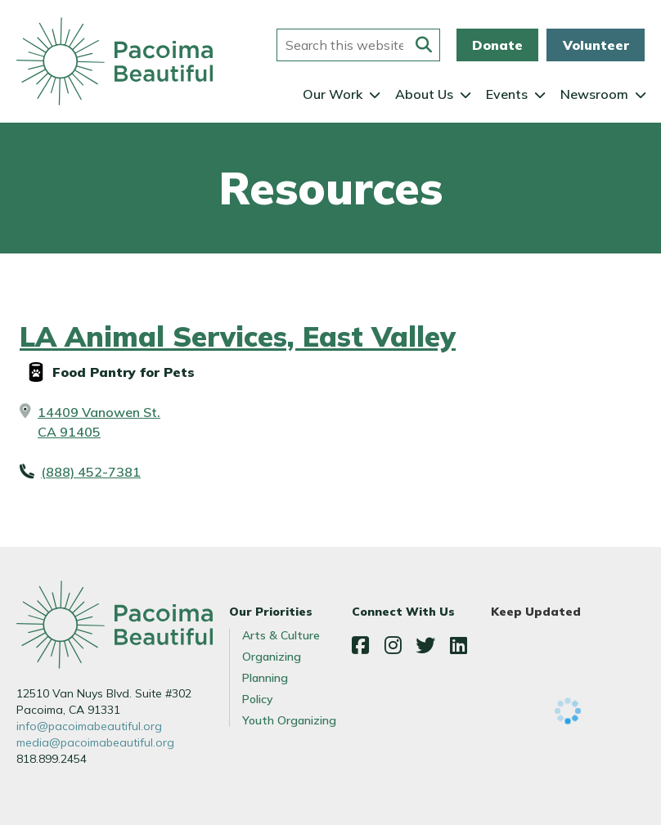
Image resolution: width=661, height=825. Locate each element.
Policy (257, 699)
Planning (265, 677)
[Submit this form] (423, 45)
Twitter (425, 645)
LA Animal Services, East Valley (238, 336)
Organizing (271, 656)
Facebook (360, 645)
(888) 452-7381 (91, 472)
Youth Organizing (289, 720)
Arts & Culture (281, 635)
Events (507, 94)
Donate (497, 45)
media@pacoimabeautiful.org (95, 742)
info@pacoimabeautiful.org (89, 726)
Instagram (392, 645)
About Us (424, 94)
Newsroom (594, 94)
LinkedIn (458, 645)
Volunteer (596, 45)
